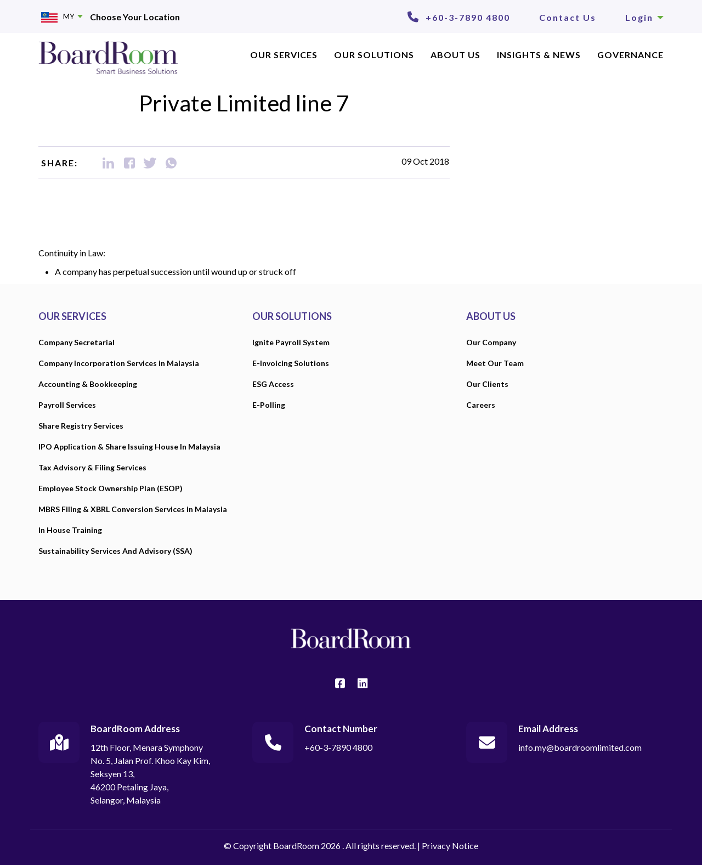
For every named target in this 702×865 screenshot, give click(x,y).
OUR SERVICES (284, 54)
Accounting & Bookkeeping (87, 384)
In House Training (70, 530)
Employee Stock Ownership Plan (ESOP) (110, 488)
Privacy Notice (450, 845)
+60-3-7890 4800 (468, 17)
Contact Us (567, 17)
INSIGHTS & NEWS (539, 54)
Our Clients (487, 384)
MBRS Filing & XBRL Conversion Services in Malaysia (132, 509)
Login (644, 17)
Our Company (491, 342)
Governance (630, 54)
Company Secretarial (76, 342)
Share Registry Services (80, 425)
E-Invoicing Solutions (290, 363)
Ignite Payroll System (291, 342)
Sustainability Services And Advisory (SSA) (115, 550)
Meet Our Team (495, 363)
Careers (480, 404)
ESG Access (273, 384)
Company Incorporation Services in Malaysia (118, 363)
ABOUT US (455, 54)
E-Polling (268, 404)
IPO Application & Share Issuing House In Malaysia (129, 446)
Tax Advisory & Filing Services (92, 467)
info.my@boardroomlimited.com (580, 747)
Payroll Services (67, 404)
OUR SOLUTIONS (292, 316)
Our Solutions (374, 54)
